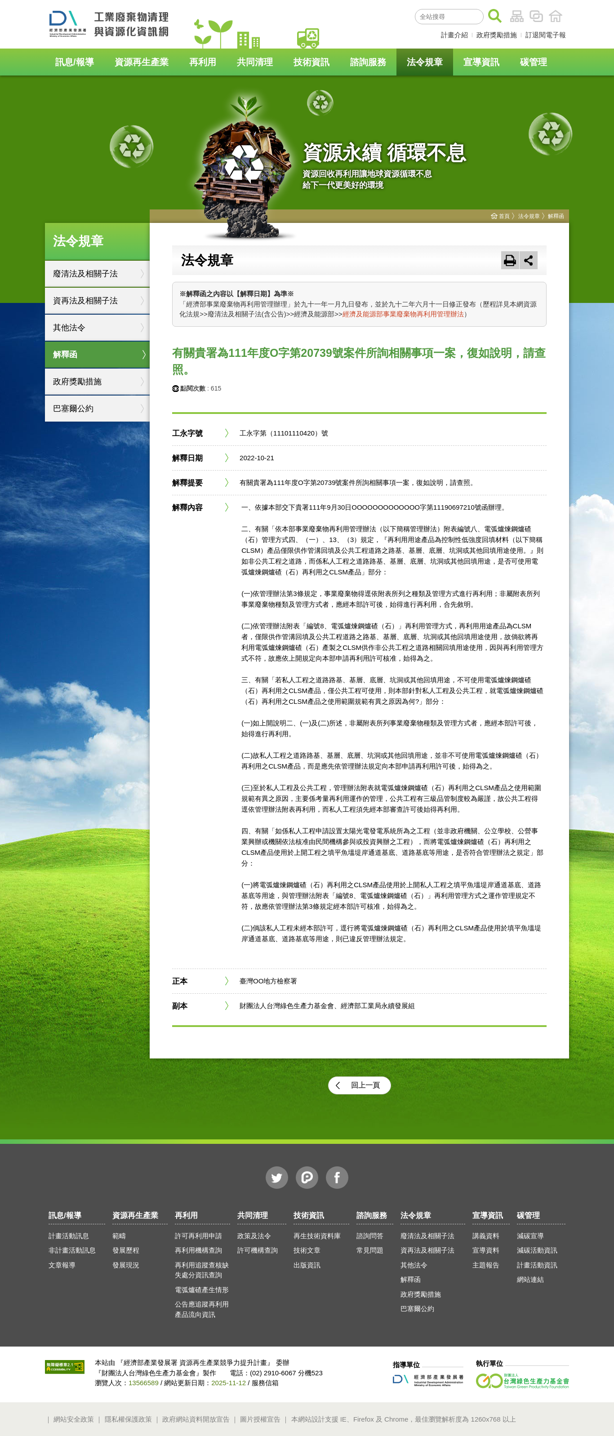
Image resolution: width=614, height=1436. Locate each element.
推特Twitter (277, 1177)
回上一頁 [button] (365, 1085)
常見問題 (369, 1250)
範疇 (119, 1236)
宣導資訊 (481, 62)
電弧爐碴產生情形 (202, 1290)
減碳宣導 (530, 1236)
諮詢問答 (369, 1236)
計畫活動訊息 (69, 1236)
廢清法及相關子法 (85, 273)
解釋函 (65, 354)
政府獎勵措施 (496, 35)
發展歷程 (125, 1250)
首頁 (555, 16)
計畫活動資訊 (537, 1265)
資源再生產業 (142, 62)
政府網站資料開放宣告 (196, 1419)
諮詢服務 (368, 62)
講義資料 (485, 1236)
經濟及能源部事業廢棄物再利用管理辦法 (403, 314)
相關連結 (536, 16)
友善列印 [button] (510, 260)
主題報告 (485, 1265)
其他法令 (69, 327)
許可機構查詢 (257, 1250)
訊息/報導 (74, 62)
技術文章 (307, 1250)
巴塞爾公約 (73, 408)
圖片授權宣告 (260, 1419)
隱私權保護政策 (128, 1419)
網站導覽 (517, 16)
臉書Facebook (337, 1177)
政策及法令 (254, 1236)
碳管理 (533, 62)
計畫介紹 (454, 35)
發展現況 (125, 1265)
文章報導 (62, 1265)
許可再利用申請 (198, 1236)
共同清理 (255, 62)
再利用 (202, 62)
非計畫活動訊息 (72, 1250)
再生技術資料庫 (317, 1236)
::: (404, 14)
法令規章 (425, 62)
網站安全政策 (73, 1419)
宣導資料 (485, 1250)
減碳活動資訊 (537, 1250)
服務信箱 (265, 1383)
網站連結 (530, 1279)
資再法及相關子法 (85, 300)
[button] (529, 260)
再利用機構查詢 (198, 1250)
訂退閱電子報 (545, 35)
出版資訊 (307, 1265)
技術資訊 (311, 62)
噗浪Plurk (307, 1177)
